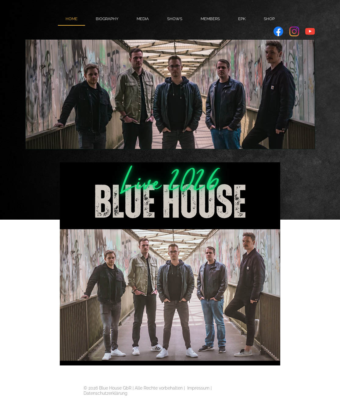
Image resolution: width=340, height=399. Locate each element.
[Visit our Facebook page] (278, 31)
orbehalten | (174, 388)
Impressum (198, 388)
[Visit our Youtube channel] (310, 31)
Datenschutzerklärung (105, 393)
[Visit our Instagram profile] (294, 31)
